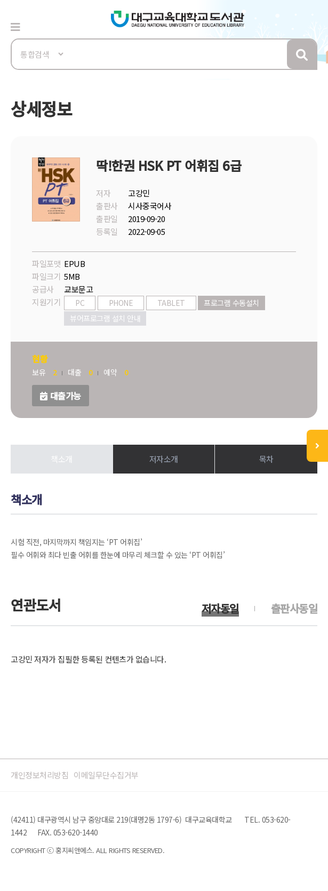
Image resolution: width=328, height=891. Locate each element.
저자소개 (163, 458)
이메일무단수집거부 (106, 774)
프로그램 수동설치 (231, 302)
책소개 (62, 458)
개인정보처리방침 (39, 774)
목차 (266, 458)
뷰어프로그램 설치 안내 (105, 318)
